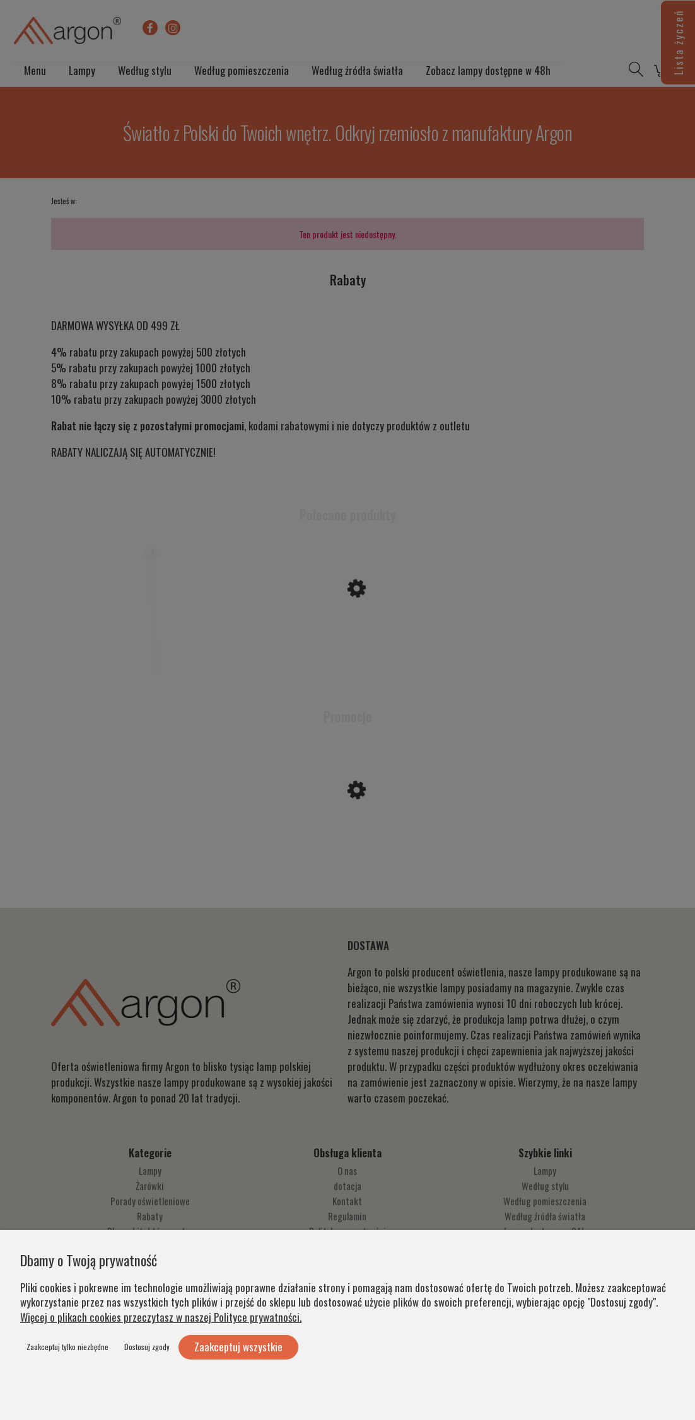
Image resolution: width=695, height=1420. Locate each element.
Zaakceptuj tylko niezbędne (67, 1346)
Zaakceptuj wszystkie (238, 1346)
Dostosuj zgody (147, 1346)
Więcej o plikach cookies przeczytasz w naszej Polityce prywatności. (160, 1317)
